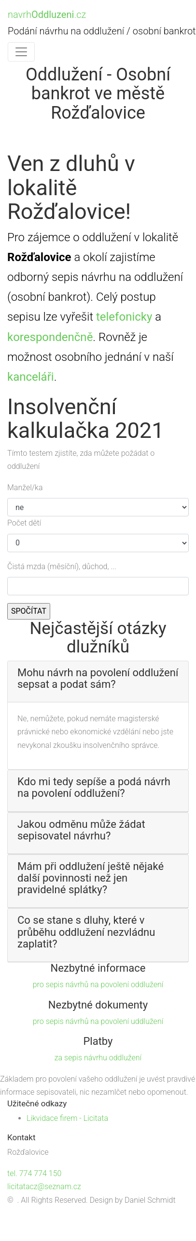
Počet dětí (24, 522)
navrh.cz (47, 14)
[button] (98, 678)
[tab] (98, 681)
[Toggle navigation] (21, 52)
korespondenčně (50, 337)
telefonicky (124, 317)
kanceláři (30, 377)
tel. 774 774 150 (34, 1173)
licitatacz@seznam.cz (44, 1186)
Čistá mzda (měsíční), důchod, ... (61, 566)
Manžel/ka (25, 487)
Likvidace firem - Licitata (67, 1118)
